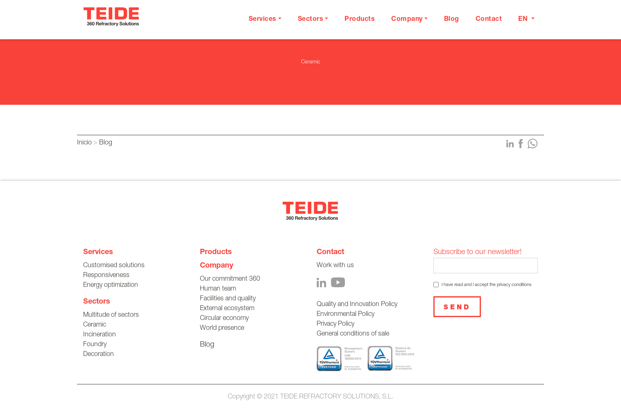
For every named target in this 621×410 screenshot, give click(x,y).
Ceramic (94, 325)
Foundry (95, 345)
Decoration (98, 354)
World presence (222, 328)
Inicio (84, 143)
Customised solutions (114, 266)
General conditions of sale (353, 334)
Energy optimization (110, 285)
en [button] (524, 19)
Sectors (96, 302)
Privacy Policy (335, 324)
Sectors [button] (311, 19)
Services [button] (263, 19)
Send (457, 308)
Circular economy (224, 318)
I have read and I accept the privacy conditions (486, 285)
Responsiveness (106, 276)
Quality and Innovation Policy (357, 305)
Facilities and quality (228, 299)
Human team (218, 289)
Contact (489, 19)
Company (216, 266)
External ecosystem (227, 309)
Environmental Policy (345, 314)
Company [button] (407, 19)
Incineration (99, 335)
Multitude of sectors (111, 315)
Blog (451, 19)
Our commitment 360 (230, 279)
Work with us (335, 266)
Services (98, 252)
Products (359, 19)
